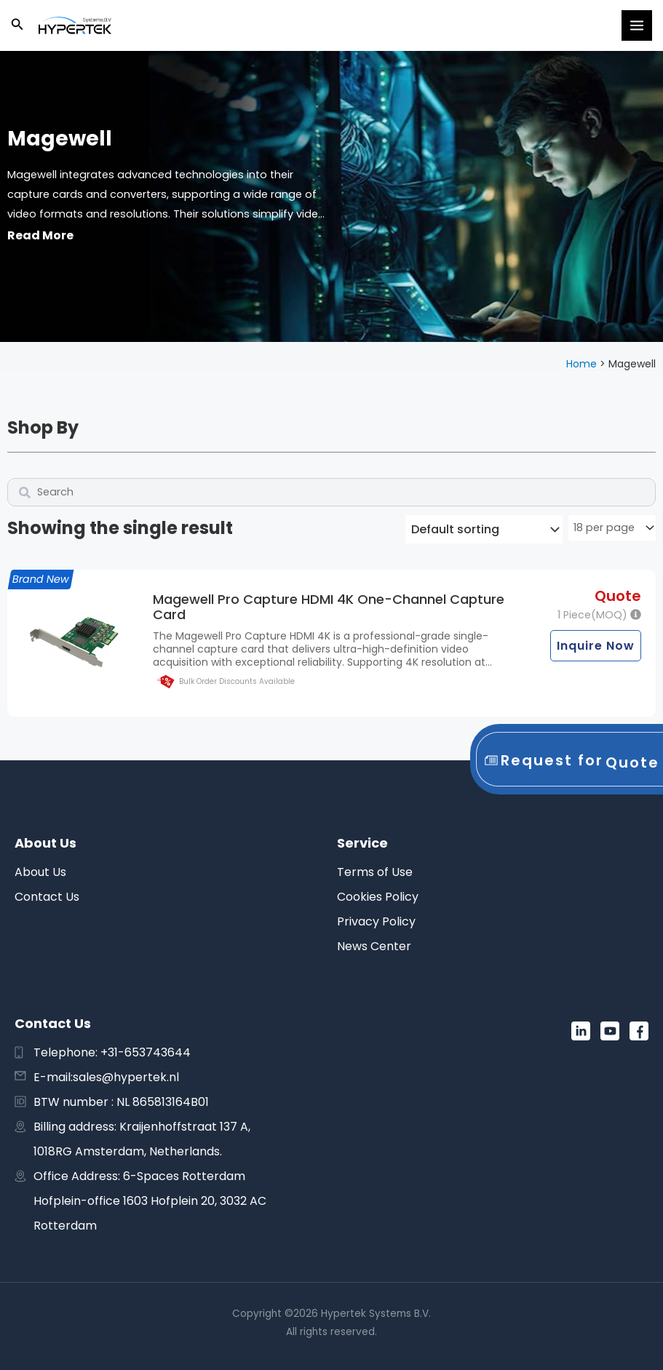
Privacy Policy (376, 921)
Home (581, 364)
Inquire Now (596, 645)
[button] (17, 25)
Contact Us (47, 896)
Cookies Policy (377, 896)
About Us (40, 872)
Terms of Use (375, 872)
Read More (40, 235)
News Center (374, 946)
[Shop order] (484, 529)
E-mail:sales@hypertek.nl (106, 1077)
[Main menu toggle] (637, 25)
